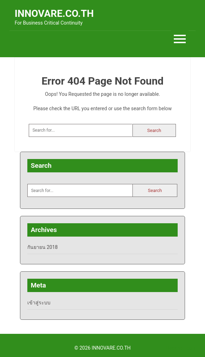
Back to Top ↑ (181, 348)
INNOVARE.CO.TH (54, 13)
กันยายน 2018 (42, 247)
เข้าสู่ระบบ (38, 302)
